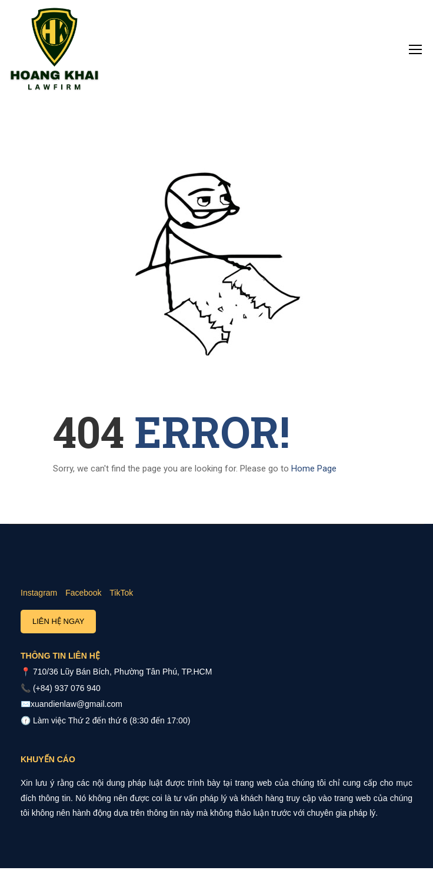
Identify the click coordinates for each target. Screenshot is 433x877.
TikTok (121, 592)
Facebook (83, 592)
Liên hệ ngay (58, 621)
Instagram (39, 592)
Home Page (314, 468)
